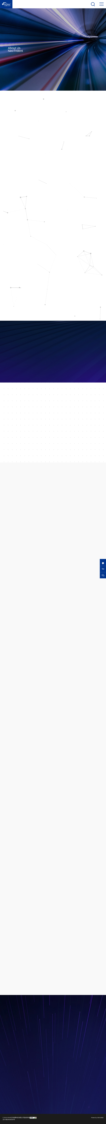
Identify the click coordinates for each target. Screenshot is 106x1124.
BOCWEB (100, 1117)
